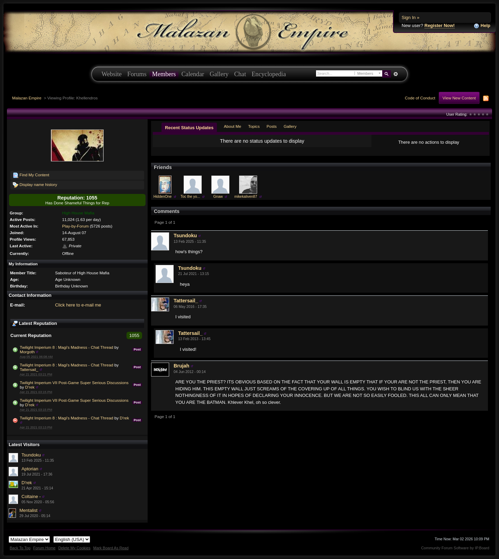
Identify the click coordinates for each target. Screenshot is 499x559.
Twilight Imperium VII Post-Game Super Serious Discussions (74, 382)
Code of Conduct (420, 98)
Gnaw (218, 196)
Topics (254, 126)
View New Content (459, 98)
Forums (137, 74)
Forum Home (44, 548)
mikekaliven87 (245, 196)
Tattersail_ (29, 369)
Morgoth (27, 351)
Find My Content (31, 175)
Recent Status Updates (189, 127)
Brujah (181, 366)
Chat (240, 74)
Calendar (192, 74)
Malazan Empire (26, 98)
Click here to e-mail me (78, 305)
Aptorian (29, 468)
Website (112, 74)
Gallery (219, 74)
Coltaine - (31, 496)
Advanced (395, 74)
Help (482, 26)
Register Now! (439, 25)
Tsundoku (31, 455)
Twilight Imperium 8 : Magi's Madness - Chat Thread (66, 347)
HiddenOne (163, 196)
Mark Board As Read (111, 548)
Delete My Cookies (74, 548)
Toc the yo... (190, 196)
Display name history (35, 185)
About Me (232, 126)
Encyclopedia (269, 74)
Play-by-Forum (75, 226)
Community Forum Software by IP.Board (455, 548)
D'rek (30, 387)
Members (164, 74)
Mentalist (28, 510)
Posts (271, 126)
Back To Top (20, 548)
